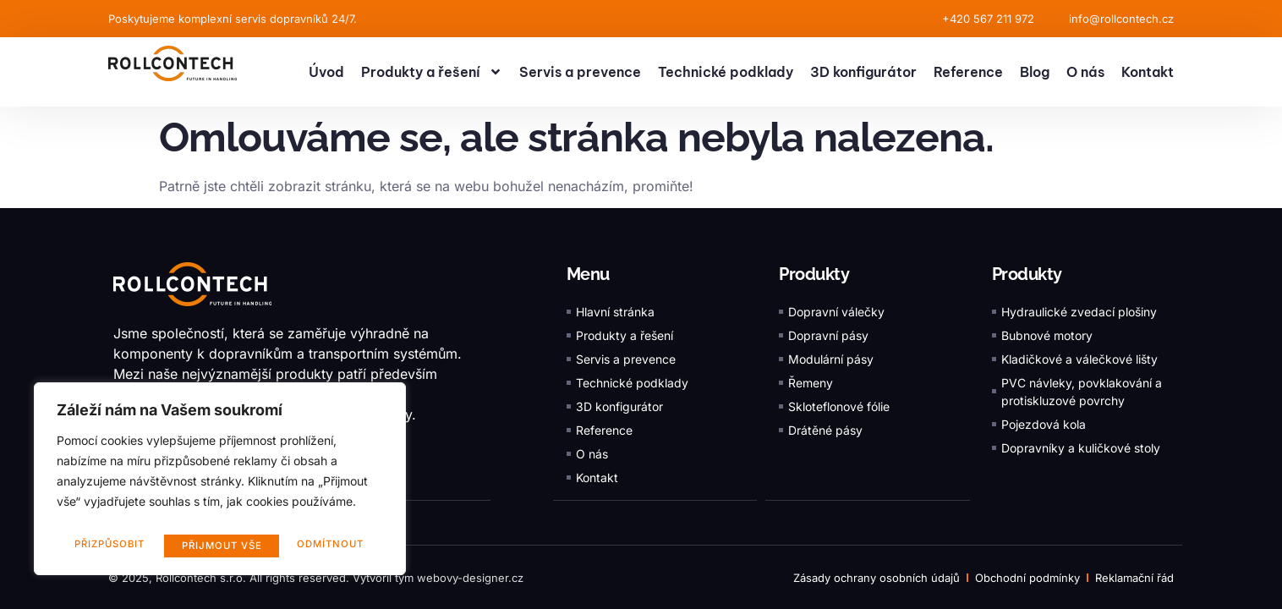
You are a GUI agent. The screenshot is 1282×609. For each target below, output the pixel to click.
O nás (1085, 71)
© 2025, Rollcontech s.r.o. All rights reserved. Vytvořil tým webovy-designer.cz (315, 577)
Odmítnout (215, 545)
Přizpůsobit (108, 545)
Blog (1034, 71)
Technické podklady (725, 71)
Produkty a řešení (431, 72)
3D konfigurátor (863, 71)
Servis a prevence (580, 71)
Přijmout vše (327, 545)
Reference (968, 71)
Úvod (326, 71)
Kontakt (1147, 71)
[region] (220, 483)
